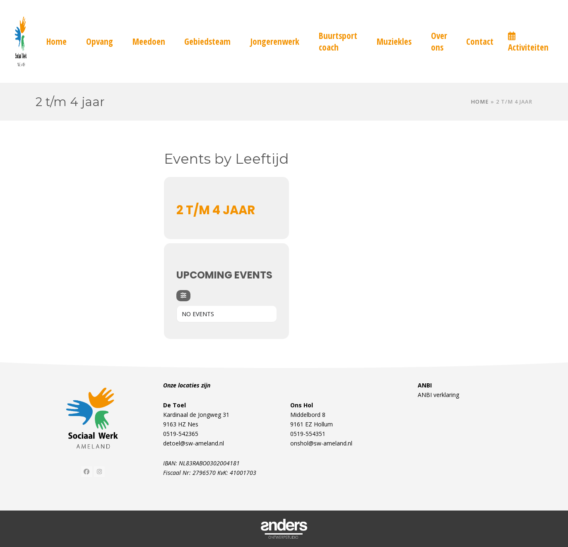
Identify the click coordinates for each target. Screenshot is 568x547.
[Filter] (183, 295)
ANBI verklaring (438, 395)
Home (480, 101)
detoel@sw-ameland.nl (193, 443)
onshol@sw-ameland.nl (321, 443)
